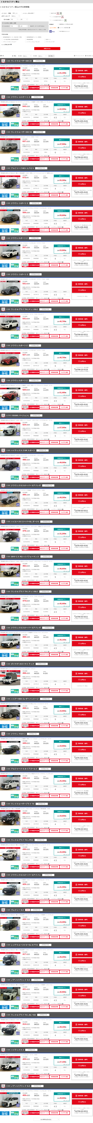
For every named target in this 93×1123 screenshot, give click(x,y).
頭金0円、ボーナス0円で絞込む (37, 26)
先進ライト (48, 39)
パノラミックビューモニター (33, 41)
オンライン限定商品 (64, 27)
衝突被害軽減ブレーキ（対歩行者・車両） (12, 37)
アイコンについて (79, 55)
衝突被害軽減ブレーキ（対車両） (34, 37)
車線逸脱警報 (30, 39)
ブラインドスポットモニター (9, 41)
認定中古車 (56, 13)
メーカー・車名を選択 (28, 13)
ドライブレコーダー (50, 41)
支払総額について (4, 19)
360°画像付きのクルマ (64, 31)
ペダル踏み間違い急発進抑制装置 (10, 39)
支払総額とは (90, 55)
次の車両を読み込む (46, 1119)
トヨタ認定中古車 (58, 17)
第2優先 (35, 55)
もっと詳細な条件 (6, 44)
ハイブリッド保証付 (56, 121)
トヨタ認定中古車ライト (60, 20)
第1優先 (20, 55)
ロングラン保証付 (42, 84)
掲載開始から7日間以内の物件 (66, 24)
